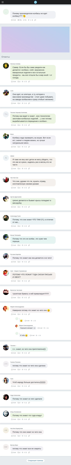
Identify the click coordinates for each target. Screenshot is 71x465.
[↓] (32, 20)
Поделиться (35, 20)
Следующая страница (35, 460)
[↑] (29, 20)
